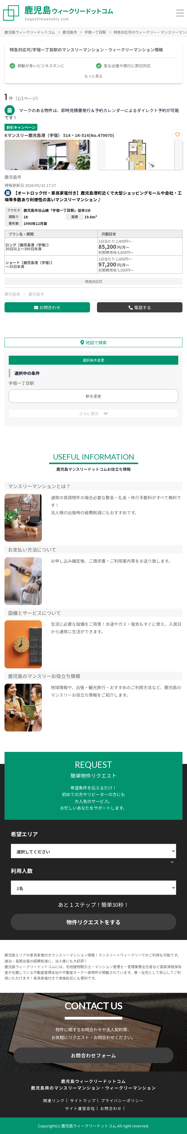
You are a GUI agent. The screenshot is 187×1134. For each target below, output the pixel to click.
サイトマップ (83, 1100)
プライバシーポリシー (122, 1100)
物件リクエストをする (94, 922)
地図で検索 (96, 342)
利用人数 (22, 870)
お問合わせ (50, 307)
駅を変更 (93, 396)
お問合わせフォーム (93, 1055)
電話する (142, 307)
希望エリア (24, 834)
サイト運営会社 (80, 1108)
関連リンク (54, 1100)
